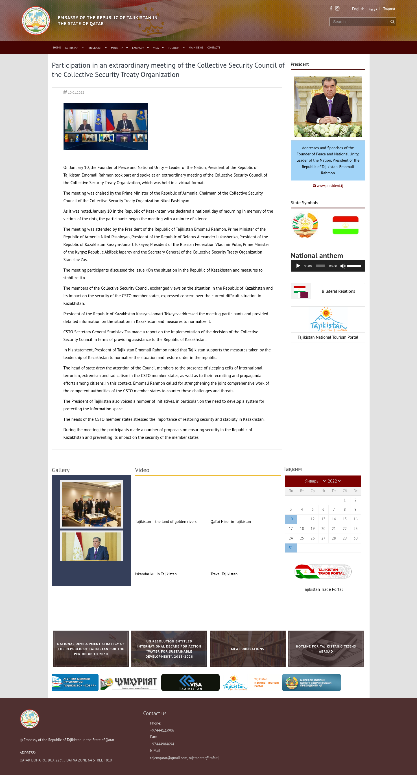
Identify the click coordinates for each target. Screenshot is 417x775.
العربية (373, 8)
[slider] (320, 265)
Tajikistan (71, 48)
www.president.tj (328, 185)
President (95, 48)
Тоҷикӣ (389, 8)
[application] (328, 265)
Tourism (174, 48)
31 (291, 547)
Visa (156, 48)
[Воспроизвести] (298, 265)
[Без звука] (343, 265)
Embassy (138, 48)
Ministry (117, 48)
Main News (196, 47)
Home (57, 47)
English (357, 8)
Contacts (214, 47)
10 (291, 519)
